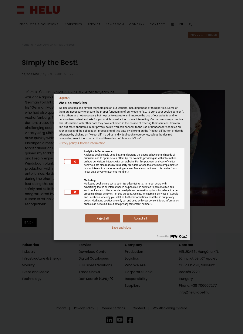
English (65, 97)
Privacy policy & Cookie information (82, 143)
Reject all (103, 218)
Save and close (122, 227)
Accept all (140, 218)
